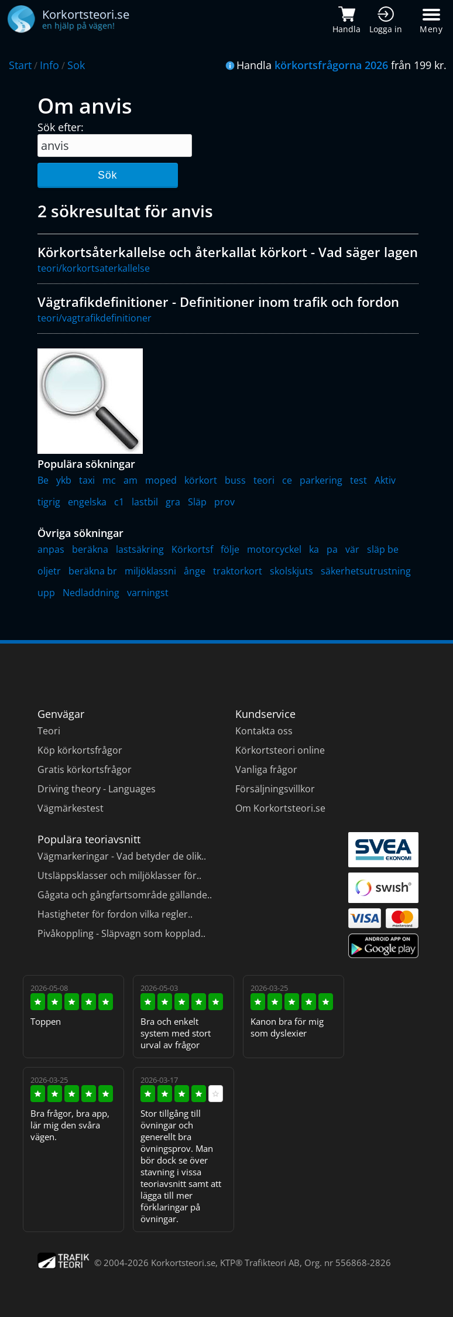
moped (161, 480)
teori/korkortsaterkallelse (93, 268)
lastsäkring (140, 549)
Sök (107, 175)
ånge (194, 571)
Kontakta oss (264, 730)
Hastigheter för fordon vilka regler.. (115, 914)
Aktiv (385, 480)
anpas (50, 549)
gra (173, 501)
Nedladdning (91, 592)
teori (263, 480)
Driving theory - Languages (96, 788)
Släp (197, 501)
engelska (87, 501)
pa (332, 549)
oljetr (49, 571)
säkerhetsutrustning (366, 571)
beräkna (90, 549)
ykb (63, 480)
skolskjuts (291, 571)
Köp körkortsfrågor (79, 750)
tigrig (48, 501)
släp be (383, 549)
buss (235, 480)
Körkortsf (192, 549)
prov (224, 501)
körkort (200, 480)
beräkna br (92, 571)
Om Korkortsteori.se (280, 808)
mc (109, 480)
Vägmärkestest (70, 808)
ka (314, 549)
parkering (321, 480)
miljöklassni (150, 571)
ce (287, 480)
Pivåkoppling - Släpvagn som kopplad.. (121, 933)
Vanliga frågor (266, 769)
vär (352, 549)
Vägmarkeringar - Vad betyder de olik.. (121, 856)
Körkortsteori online (280, 750)
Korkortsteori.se (183, 1262)
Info (49, 65)
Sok (76, 65)
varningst (148, 592)
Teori (48, 730)
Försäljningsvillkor (275, 788)
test (358, 480)
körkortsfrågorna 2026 (331, 65)
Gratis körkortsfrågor (84, 769)
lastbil (145, 501)
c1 (119, 501)
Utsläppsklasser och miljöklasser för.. (119, 875)
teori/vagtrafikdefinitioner (94, 318)
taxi (87, 480)
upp (46, 592)
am (130, 480)
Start (20, 65)
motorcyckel (274, 549)
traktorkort (237, 571)
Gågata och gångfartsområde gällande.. (124, 894)
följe (230, 549)
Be (43, 480)
